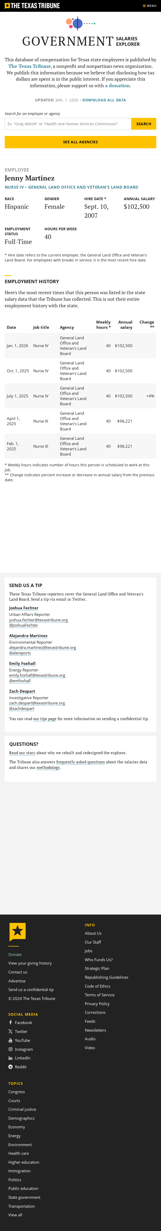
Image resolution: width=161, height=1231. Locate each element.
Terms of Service (99, 994)
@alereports (20, 652)
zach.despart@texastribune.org (37, 702)
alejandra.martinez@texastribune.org (42, 647)
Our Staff (93, 942)
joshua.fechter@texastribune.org (38, 619)
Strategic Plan (97, 968)
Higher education (23, 1162)
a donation (117, 86)
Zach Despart (22, 691)
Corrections (95, 1012)
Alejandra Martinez (28, 635)
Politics (14, 1179)
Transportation (21, 1206)
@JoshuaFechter (23, 625)
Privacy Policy (97, 1003)
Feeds (90, 1021)
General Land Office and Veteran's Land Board (83, 187)
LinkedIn (19, 1057)
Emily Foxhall (22, 663)
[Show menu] (149, 6)
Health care (18, 1153)
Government (68, 41)
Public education (23, 1188)
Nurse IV (14, 187)
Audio (90, 1038)
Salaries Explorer (128, 41)
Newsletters (95, 1030)
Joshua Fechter (23, 607)
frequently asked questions (80, 761)
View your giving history (30, 963)
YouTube (19, 1040)
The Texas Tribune (29, 66)
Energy (14, 1135)
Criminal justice (22, 1109)
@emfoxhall (20, 680)
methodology (48, 767)
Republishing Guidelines (106, 977)
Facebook (20, 1022)
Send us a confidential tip (31, 989)
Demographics (21, 1118)
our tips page (45, 718)
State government (24, 1197)
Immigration (19, 1170)
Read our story (22, 752)
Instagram (20, 1049)
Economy (16, 1126)
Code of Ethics (97, 986)
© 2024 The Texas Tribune (31, 998)
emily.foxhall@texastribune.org (37, 675)
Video (90, 1047)
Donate (14, 954)
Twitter (17, 1031)
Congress (16, 1091)
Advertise (16, 980)
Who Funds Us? (99, 959)
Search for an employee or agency (32, 114)
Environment (20, 1144)
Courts (14, 1100)
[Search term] (68, 124)
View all (15, 1214)
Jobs (88, 950)
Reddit (17, 1066)
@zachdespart (21, 708)
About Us (93, 933)
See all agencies (80, 141)
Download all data (104, 99)
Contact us (17, 972)
